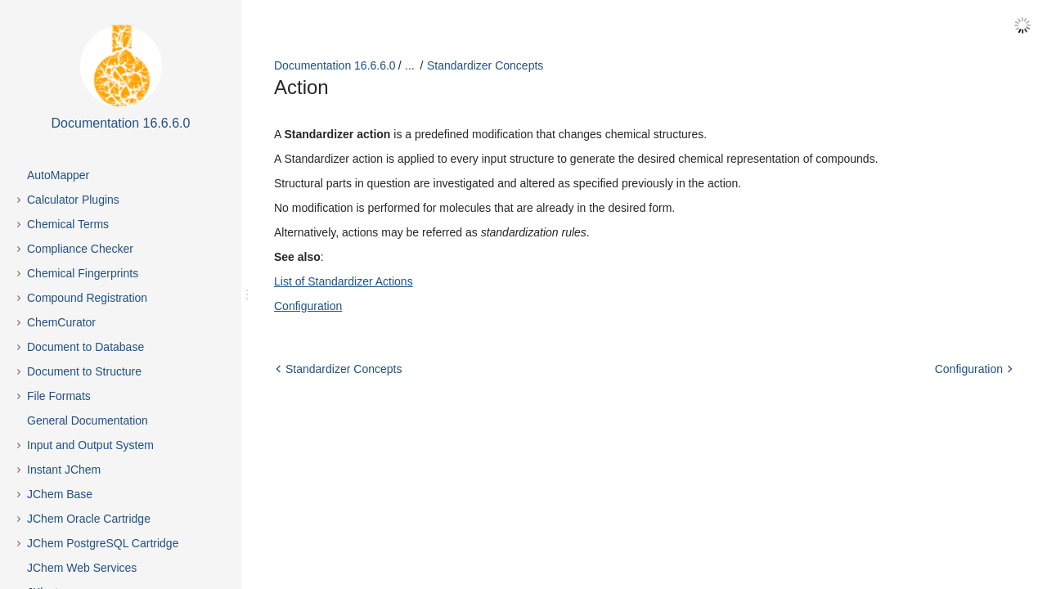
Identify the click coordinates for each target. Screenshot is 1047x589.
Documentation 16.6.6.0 (335, 65)
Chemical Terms (68, 224)
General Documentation (87, 420)
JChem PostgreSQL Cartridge (102, 543)
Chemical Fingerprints (82, 273)
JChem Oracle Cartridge (89, 518)
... (410, 65)
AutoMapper (58, 175)
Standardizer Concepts (485, 65)
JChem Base (59, 494)
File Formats (59, 395)
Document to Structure (84, 371)
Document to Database (85, 346)
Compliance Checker (80, 248)
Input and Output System (90, 445)
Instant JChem (64, 469)
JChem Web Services (82, 567)
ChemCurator (61, 322)
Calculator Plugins (73, 199)
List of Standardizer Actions (343, 281)
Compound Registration (87, 297)
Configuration (308, 305)
